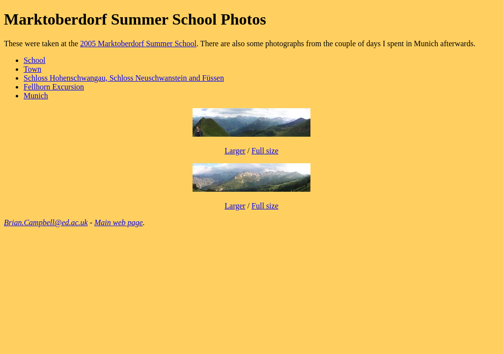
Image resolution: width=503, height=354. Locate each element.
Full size (265, 151)
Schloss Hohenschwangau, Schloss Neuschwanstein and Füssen (124, 78)
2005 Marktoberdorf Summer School (138, 43)
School (34, 60)
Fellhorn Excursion (54, 87)
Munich (36, 95)
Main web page (118, 222)
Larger (234, 151)
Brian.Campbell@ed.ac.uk (46, 222)
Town (32, 69)
